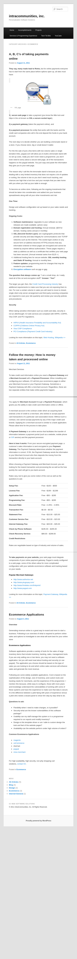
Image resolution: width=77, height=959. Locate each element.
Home (12, 30)
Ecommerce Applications (26, 614)
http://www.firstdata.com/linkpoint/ (27, 585)
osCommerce (18, 743)
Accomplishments (24, 30)
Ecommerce (31, 343)
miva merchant (19, 752)
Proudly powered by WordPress (38, 821)
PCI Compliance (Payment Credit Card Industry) (32, 331)
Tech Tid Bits (46, 36)
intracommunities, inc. (27, 16)
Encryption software (22, 269)
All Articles (20, 343)
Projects (38, 30)
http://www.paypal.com (22, 588)
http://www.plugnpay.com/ (23, 582)
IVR (12, 437)
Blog (11, 785)
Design (12, 788)
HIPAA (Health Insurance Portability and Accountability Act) (37, 323)
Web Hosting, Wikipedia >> (54, 337)
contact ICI (21, 764)
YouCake (58, 36)
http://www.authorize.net (23, 579)
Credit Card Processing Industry (45, 284)
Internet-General (16, 794)
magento (17, 740)
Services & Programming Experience (23, 36)
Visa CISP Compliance (22, 328)
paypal (16, 749)
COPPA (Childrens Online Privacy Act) (28, 326)
